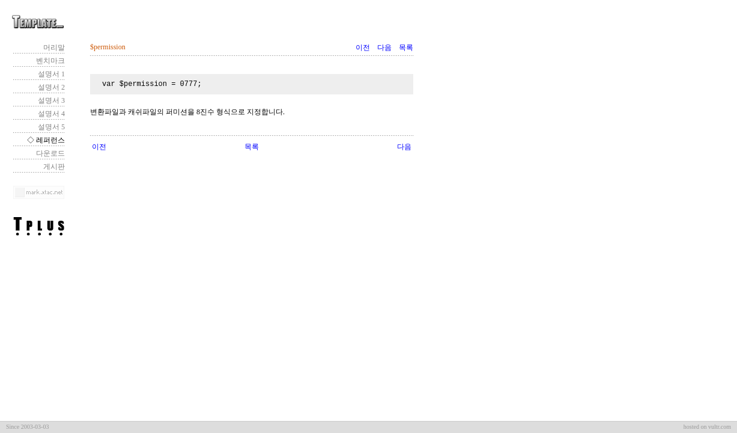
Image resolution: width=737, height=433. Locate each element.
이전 (363, 47)
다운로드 (50, 153)
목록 (406, 47)
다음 (384, 47)
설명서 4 (51, 113)
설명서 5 (51, 127)
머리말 (54, 47)
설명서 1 (51, 74)
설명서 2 (51, 87)
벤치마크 (50, 61)
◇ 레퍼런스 (46, 140)
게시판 (54, 166)
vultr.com (719, 426)
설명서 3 (51, 100)
